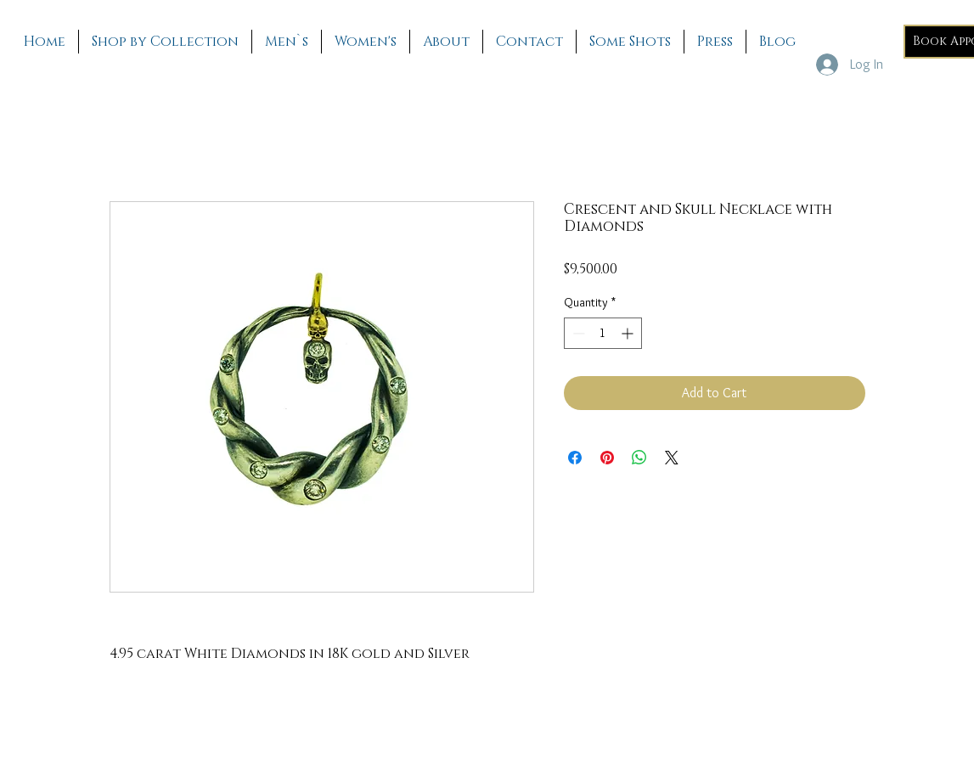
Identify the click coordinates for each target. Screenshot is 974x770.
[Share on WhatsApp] (639, 457)
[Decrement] (577, 333)
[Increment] (628, 333)
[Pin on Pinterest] (607, 457)
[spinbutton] (603, 333)
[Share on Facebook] (575, 457)
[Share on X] (672, 457)
